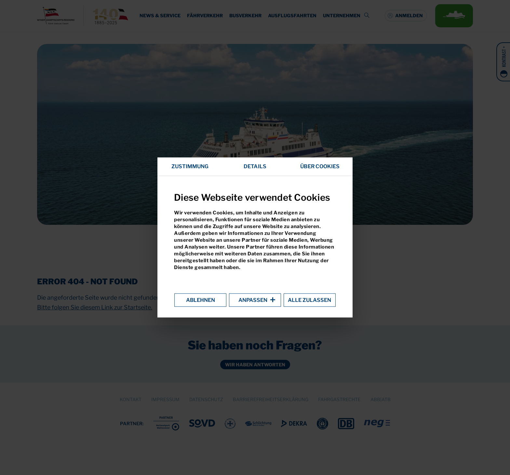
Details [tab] (255, 166)
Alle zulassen (309, 300)
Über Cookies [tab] (320, 166)
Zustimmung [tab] (190, 166)
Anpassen (255, 300)
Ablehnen (200, 300)
